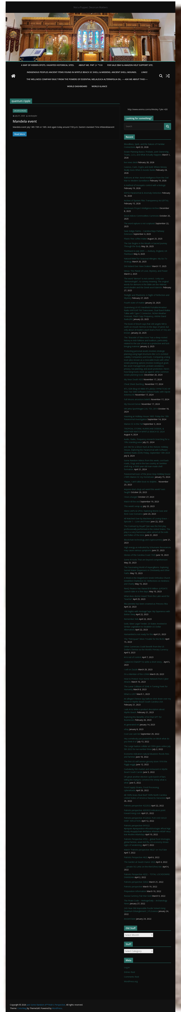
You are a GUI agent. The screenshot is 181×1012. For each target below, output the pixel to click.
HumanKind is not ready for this (138, 634)
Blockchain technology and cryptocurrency (143, 539)
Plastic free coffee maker (135, 238)
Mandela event (25, 121)
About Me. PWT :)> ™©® (91, 65)
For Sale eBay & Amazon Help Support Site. (130, 65)
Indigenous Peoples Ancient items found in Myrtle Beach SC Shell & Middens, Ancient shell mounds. (82, 72)
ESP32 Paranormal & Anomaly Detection (142, 193)
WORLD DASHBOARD (77, 86)
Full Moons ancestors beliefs (137, 399)
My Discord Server (132, 404)
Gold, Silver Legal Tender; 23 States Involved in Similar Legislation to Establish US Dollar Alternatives (145, 626)
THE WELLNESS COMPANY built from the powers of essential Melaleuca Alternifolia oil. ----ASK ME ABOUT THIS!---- (87, 79)
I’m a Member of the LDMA (136, 674)
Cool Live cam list (132, 734)
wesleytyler (32, 116)
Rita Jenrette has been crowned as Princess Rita (146, 603)
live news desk (130, 162)
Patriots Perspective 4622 (135, 857)
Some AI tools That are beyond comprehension (146, 559)
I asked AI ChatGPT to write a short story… (143, 661)
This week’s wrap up (133, 506)
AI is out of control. (133, 657)
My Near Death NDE (133, 379)
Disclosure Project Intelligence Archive (141, 208)
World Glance (99, 86)
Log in (127, 967)
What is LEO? (130, 694)
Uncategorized (20, 111)
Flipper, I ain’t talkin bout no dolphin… (141, 481)
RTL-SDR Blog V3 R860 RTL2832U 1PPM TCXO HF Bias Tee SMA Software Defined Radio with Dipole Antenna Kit (147, 391)
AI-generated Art (131, 724)
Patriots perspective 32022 (136, 882)
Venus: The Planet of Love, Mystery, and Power (146, 271)
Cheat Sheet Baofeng (134, 384)
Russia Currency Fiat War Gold (138, 896)
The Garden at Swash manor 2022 (139, 862)
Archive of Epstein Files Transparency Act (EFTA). (146, 200)
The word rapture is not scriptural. (139, 223)
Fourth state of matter (134, 302)
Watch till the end (132, 501)
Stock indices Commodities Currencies (141, 215)
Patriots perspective (133, 886)
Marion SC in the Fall (133, 424)
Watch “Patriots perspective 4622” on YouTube (145, 849)
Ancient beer (129, 918)
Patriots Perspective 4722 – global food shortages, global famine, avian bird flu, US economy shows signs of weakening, (147, 842)
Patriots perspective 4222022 (137, 805)
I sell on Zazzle (131, 669)
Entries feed (129, 972)
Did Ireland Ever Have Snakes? (138, 266)
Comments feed (131, 976)
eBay (126, 729)
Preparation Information (135, 891)
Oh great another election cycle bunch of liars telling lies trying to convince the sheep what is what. (145, 779)
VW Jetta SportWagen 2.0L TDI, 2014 (141, 408)
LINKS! (144, 72)
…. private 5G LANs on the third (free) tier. (143, 866)
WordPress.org (131, 981)
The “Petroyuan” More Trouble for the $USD (144, 639)
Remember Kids (131, 619)
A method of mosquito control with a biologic (145, 185)
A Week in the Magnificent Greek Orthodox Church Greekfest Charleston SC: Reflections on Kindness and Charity (147, 581)
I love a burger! (131, 497)
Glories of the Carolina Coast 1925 (140, 555)
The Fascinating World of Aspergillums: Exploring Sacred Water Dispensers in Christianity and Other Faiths (147, 570)
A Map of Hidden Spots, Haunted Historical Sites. (47, 65)
